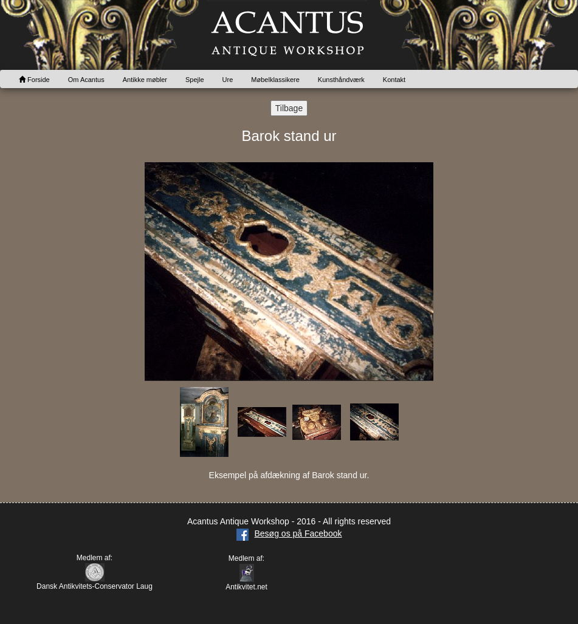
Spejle (194, 79)
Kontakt (394, 79)
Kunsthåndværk (341, 79)
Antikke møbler (145, 79)
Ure (227, 79)
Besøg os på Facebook (289, 533)
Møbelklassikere (275, 79)
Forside (34, 79)
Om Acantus (86, 79)
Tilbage (289, 108)
